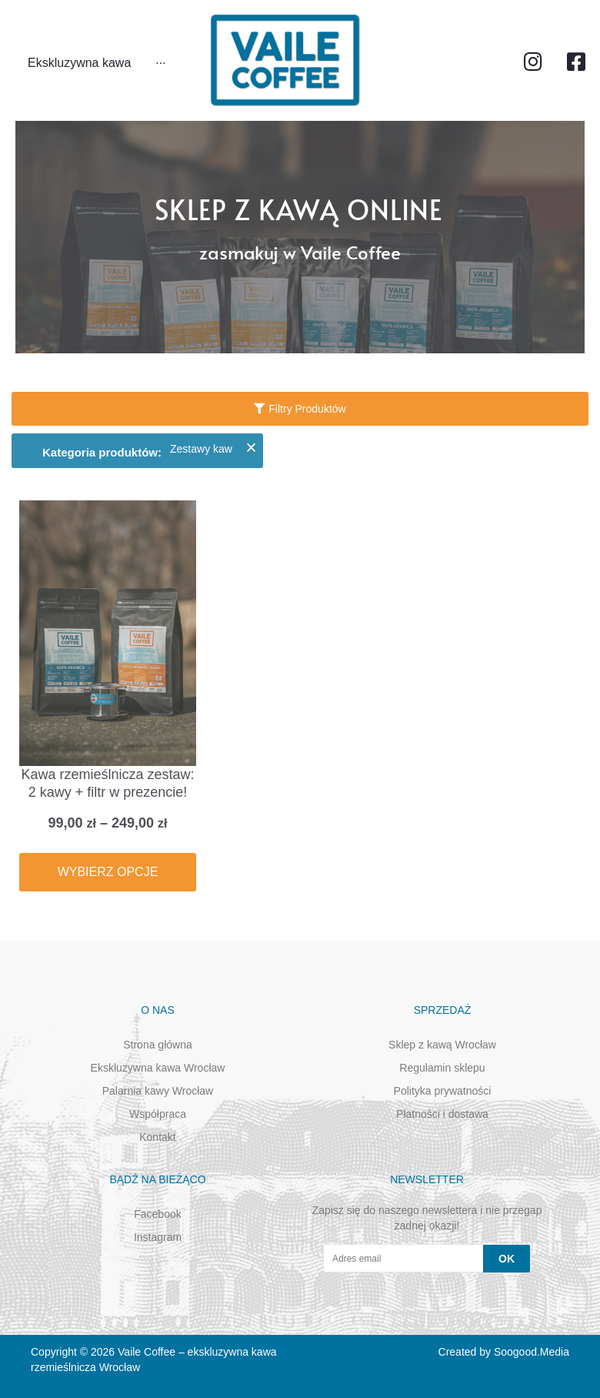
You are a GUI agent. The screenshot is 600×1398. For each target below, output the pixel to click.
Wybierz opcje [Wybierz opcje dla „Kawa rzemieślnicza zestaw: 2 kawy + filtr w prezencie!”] (108, 871)
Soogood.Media (531, 1352)
